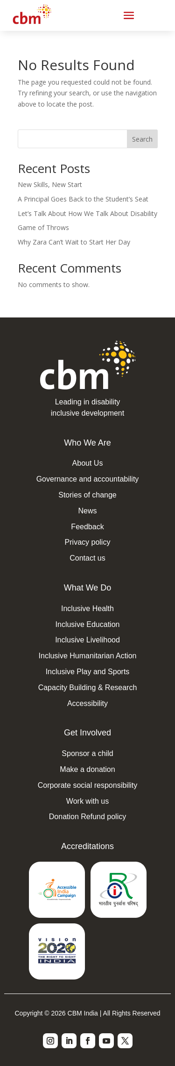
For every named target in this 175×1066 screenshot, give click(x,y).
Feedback (87, 527)
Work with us (87, 801)
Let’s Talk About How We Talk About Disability (87, 213)
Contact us (87, 558)
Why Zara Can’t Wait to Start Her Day (74, 242)
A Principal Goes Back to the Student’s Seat (83, 198)
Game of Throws (43, 227)
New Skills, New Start (50, 184)
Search (142, 139)
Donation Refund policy (87, 817)
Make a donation (87, 769)
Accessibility (87, 703)
